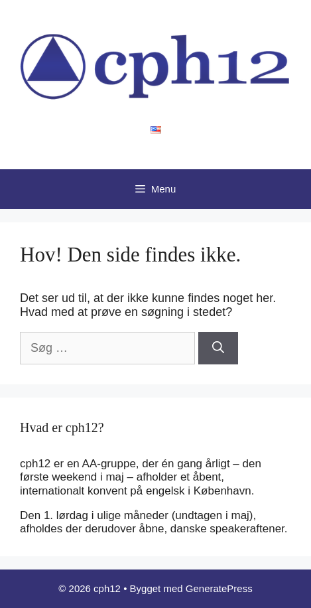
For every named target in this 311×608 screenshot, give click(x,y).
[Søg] (218, 348)
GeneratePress (219, 588)
